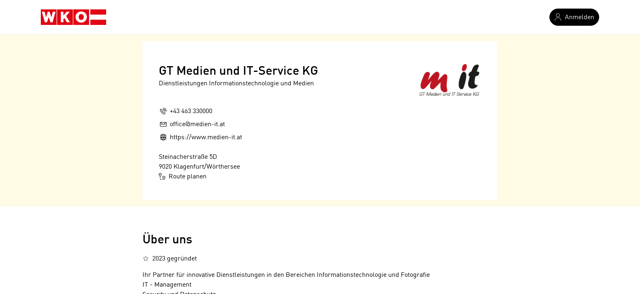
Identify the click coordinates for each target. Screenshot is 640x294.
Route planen (183, 176)
